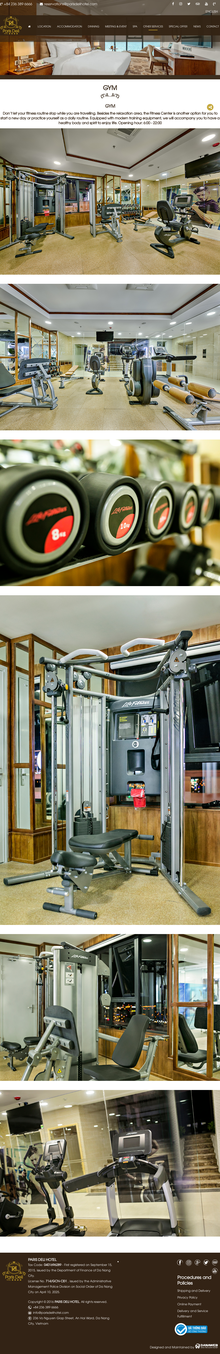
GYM (110, 87)
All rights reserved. (94, 1301)
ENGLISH (212, 11)
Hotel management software (27, 77)
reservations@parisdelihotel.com (70, 3)
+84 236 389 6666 (18, 3)
